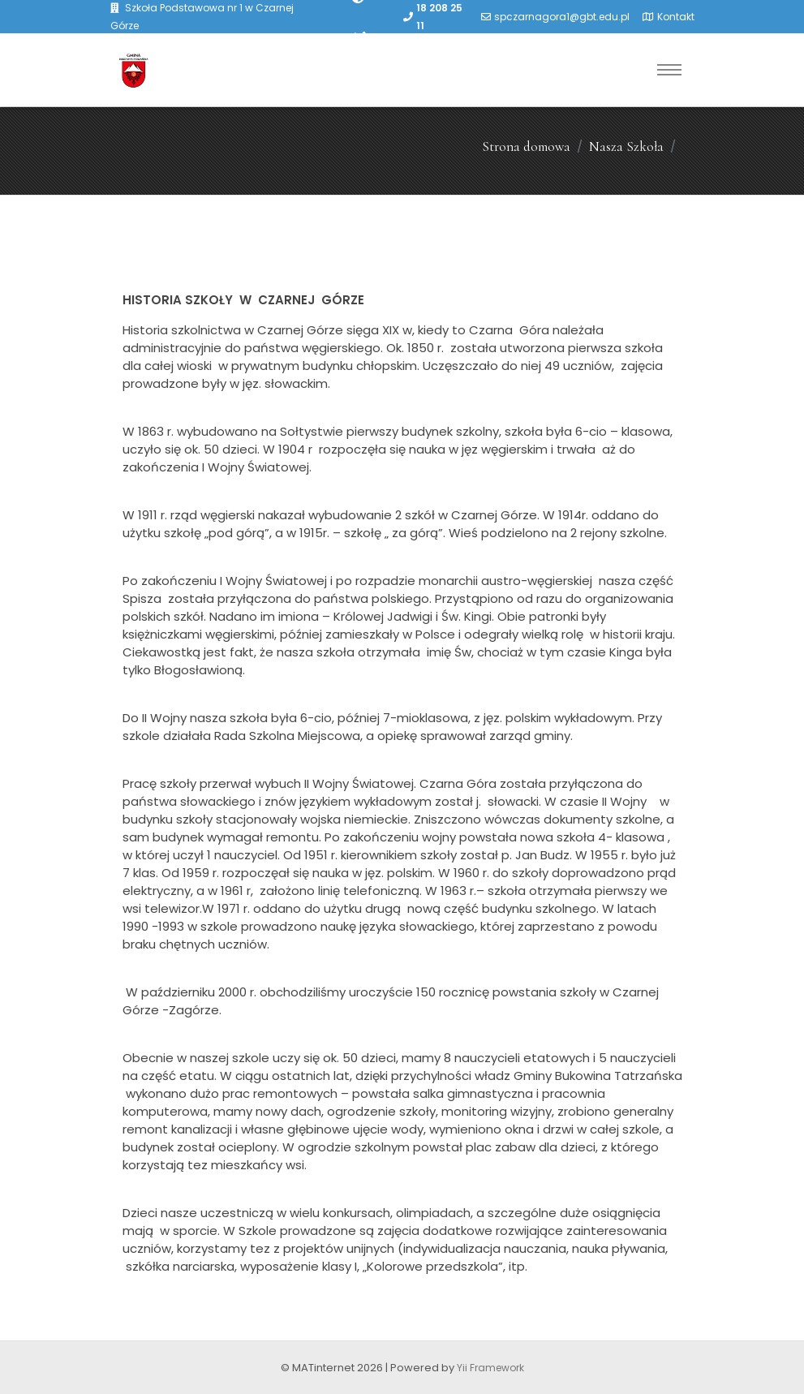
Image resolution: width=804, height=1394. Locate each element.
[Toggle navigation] (669, 70)
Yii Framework (490, 1368)
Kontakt (675, 17)
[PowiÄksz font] (360, 35)
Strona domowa (526, 146)
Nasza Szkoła (626, 146)
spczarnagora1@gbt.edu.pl (562, 17)
